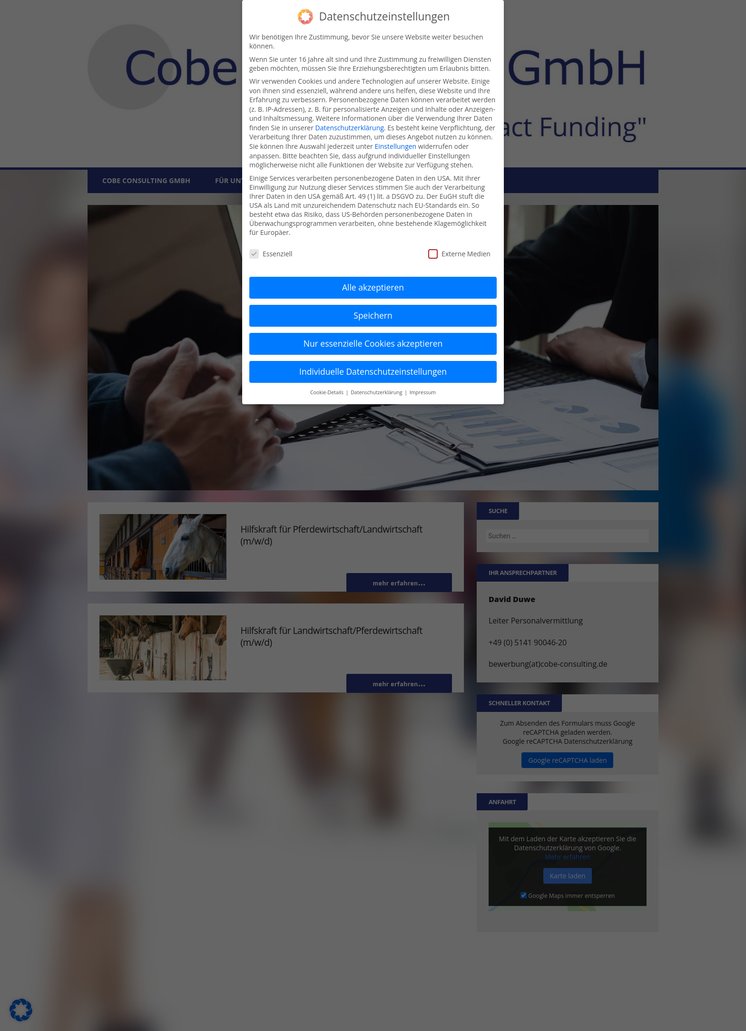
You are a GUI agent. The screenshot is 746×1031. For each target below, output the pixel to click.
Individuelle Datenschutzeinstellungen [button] (373, 371)
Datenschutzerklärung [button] (377, 392)
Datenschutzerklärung (349, 127)
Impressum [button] (423, 392)
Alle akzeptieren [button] (373, 287)
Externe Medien (459, 253)
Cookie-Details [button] (327, 392)
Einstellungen (395, 146)
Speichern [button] (372, 315)
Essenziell (271, 253)
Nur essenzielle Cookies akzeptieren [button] (373, 343)
